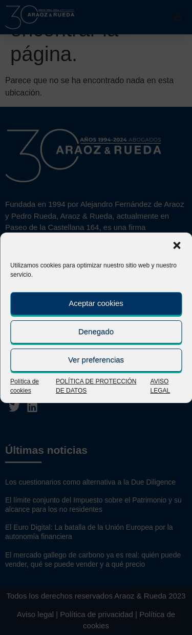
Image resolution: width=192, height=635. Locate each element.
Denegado (96, 331)
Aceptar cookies (96, 303)
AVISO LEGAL (160, 386)
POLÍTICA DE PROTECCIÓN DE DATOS (96, 386)
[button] (177, 245)
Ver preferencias (96, 359)
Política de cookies (24, 386)
